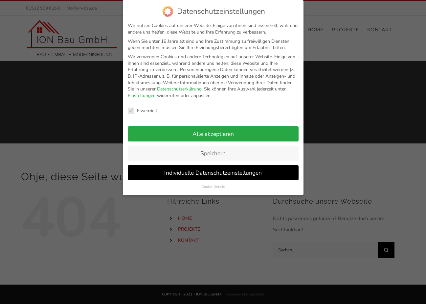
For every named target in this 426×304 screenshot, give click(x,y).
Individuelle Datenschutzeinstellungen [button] (213, 168)
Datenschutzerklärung (179, 85)
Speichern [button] (213, 149)
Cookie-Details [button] (213, 182)
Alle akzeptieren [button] (213, 130)
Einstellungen (142, 92)
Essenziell (142, 107)
